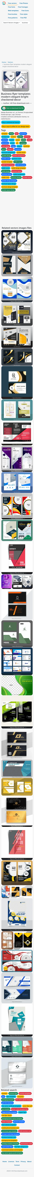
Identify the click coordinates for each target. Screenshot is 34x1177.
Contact (17, 1165)
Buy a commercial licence (10, 122)
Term (17, 1162)
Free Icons (25, 11)
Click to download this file (12, 108)
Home (4, 62)
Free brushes (12, 14)
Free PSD (23, 18)
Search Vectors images (11, 23)
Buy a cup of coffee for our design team (15, 126)
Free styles (24, 14)
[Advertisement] (17, 43)
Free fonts (11, 7)
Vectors (10, 62)
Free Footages (23, 7)
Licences (11, 1162)
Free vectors (12, 3)
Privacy (23, 1162)
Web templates (13, 11)
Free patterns (12, 18)
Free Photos (23, 3)
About (29, 1162)
